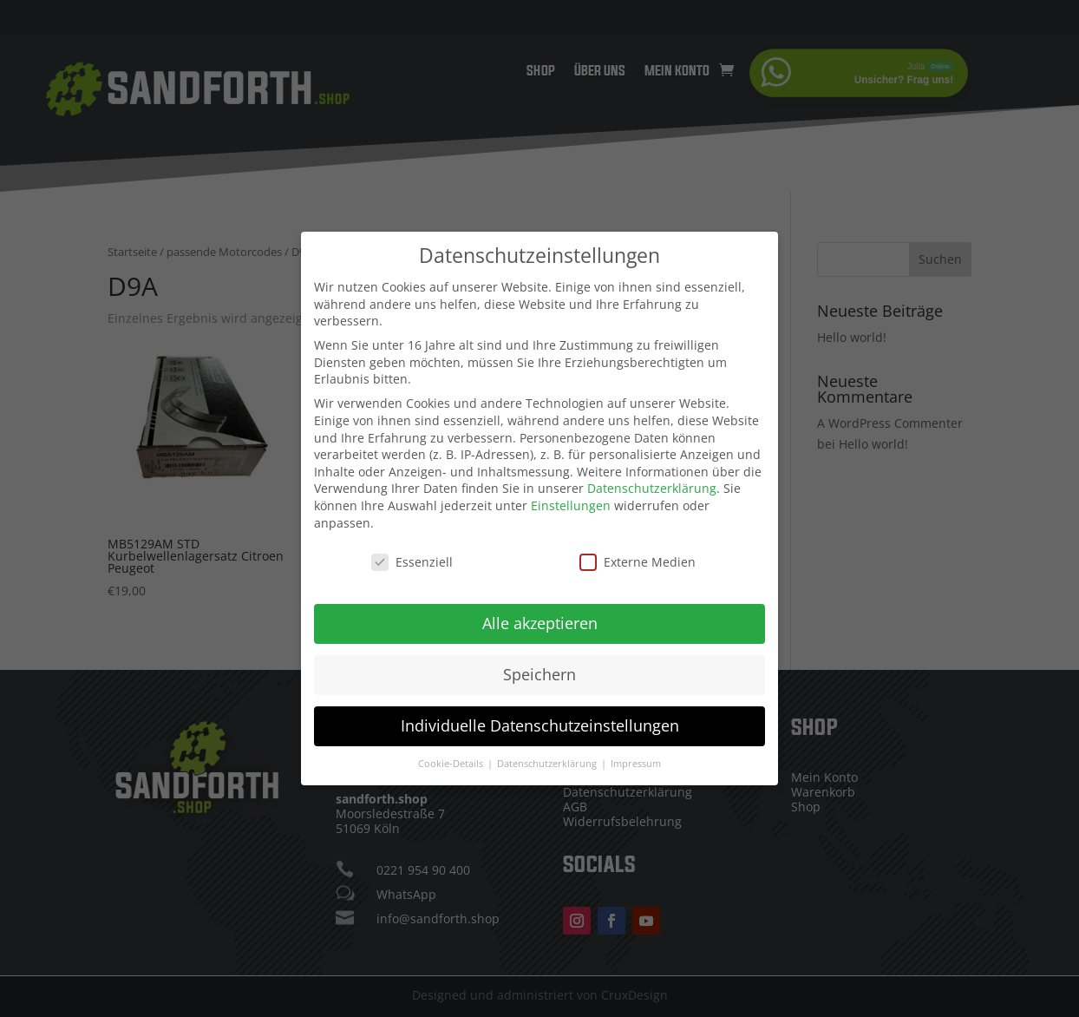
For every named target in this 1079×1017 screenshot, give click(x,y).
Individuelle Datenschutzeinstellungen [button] (540, 714)
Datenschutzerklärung (651, 477)
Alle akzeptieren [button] (540, 611)
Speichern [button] (539, 663)
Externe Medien (637, 550)
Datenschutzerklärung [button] (548, 752)
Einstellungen (571, 494)
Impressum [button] (636, 752)
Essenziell (412, 550)
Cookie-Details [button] (452, 752)
